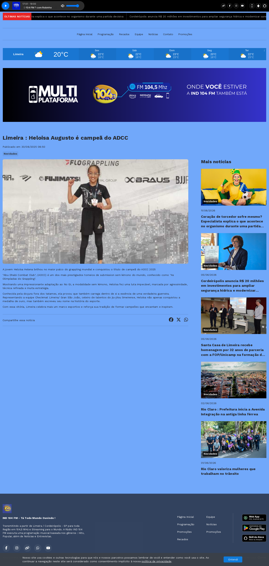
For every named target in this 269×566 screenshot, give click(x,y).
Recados (124, 34)
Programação (106, 34)
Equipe (139, 34)
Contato (168, 34)
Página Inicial (84, 34)
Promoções (185, 34)
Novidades (10, 153)
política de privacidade (156, 561)
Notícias (153, 34)
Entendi (233, 559)
